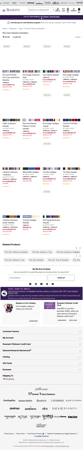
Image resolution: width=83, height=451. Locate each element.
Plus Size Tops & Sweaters (58, 260)
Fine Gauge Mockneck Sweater (51, 222)
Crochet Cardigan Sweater (29, 221)
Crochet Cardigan (51, 173)
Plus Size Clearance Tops (42, 252)
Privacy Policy (9, 434)
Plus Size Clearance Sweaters (16, 252)
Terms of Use (20, 434)
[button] (46, 17)
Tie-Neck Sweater (71, 173)
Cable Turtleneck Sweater (11, 125)
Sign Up (61, 278)
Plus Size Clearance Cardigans (68, 252)
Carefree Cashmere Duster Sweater (11, 222)
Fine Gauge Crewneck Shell (31, 77)
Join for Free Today (69, 23)
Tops (20, 28)
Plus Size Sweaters (36, 260)
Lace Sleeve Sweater (51, 75)
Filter (6, 37)
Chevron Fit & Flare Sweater (71, 125)
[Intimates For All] (69, 3)
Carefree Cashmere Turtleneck (11, 174)
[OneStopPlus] (9, 400)
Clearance (12, 28)
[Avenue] (6, 3)
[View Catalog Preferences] (33, 321)
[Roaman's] (41, 400)
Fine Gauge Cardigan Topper (51, 125)
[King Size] (73, 417)
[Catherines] (57, 400)
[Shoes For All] (77, 3)
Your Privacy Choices (36, 434)
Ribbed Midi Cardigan (31, 173)
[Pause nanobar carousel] (39, 18)
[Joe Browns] (14, 3)
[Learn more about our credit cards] (61, 320)
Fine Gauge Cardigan (71, 76)
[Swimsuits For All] (53, 3)
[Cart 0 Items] (79, 10)
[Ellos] (30, 3)
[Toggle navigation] (4, 10)
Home (5, 28)
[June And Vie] (38, 3)
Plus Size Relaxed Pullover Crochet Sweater (29, 126)
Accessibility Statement (41, 436)
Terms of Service (61, 446)
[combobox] (41, 10)
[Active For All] (61, 3)
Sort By (17, 37)
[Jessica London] (22, 3)
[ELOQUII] (70, 408)
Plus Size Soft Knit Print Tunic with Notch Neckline (11, 77)
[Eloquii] (45, 3)
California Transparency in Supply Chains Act (62, 434)
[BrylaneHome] (60, 417)
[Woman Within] (25, 400)
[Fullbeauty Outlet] (41, 425)
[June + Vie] (57, 408)
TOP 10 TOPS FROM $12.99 (33, 17)
